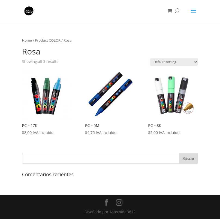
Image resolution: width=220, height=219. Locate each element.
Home (27, 40)
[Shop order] (174, 62)
